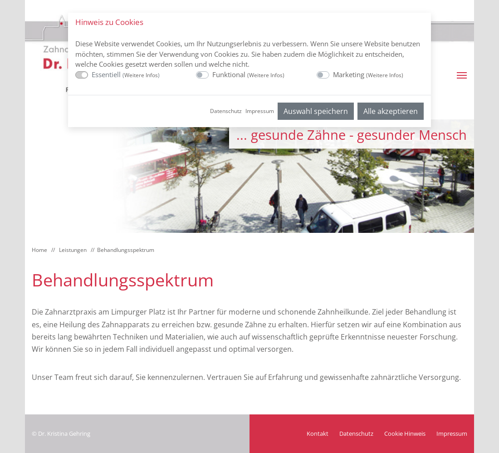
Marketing (368, 74)
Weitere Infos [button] (141, 75)
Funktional (248, 74)
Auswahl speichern (316, 111)
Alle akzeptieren (390, 111)
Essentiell (126, 74)
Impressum (259, 111)
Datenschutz (226, 111)
